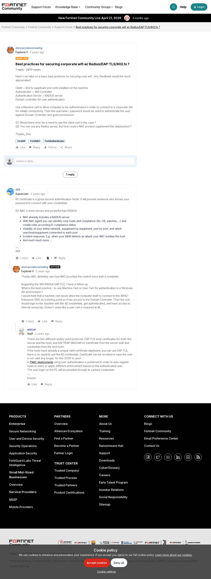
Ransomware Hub (111, 446)
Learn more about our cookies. (173, 554)
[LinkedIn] (178, 457)
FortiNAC (35, 141)
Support (104, 453)
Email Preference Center (161, 438)
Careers (104, 475)
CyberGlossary (109, 468)
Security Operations (23, 446)
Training (104, 431)
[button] (199, 7)
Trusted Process (65, 478)
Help (183, 7)
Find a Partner (63, 438)
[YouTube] (168, 457)
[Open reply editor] (70, 161)
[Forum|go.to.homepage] (14, 7)
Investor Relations (111, 490)
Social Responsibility (113, 497)
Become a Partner (66, 446)
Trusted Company (66, 470)
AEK (18, 189)
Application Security (23, 453)
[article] (70, 224)
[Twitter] (158, 457)
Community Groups (98, 7)
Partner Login (63, 453)
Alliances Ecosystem (68, 431)
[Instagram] (188, 457)
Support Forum (41, 7)
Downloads (107, 460)
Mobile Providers (21, 507)
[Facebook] (147, 457)
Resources (106, 438)
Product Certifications (69, 492)
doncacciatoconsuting (29, 47)
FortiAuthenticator (54, 141)
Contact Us (151, 446)
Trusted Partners (65, 485)
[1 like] (49, 258)
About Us (105, 424)
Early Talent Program (113, 482)
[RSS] (198, 457)
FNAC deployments (41, 362)
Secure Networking (22, 431)
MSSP (13, 499)
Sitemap (104, 504)
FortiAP (21, 141)
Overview (16, 484)
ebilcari (31, 329)
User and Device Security (26, 438)
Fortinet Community (13, 27)
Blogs (119, 7)
